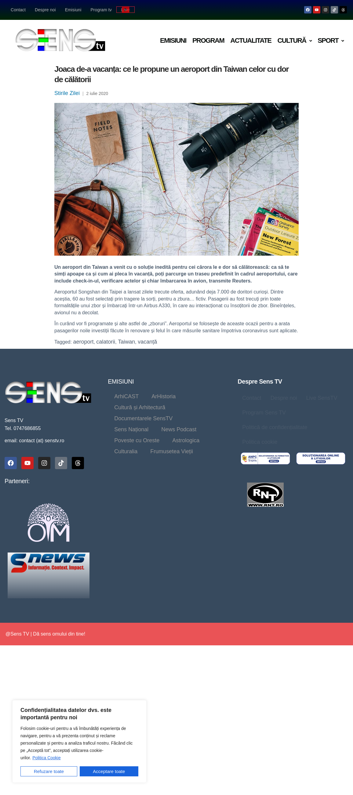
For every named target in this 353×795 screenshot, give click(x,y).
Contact (18, 9)
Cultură (294, 40)
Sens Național (131, 429)
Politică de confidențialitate (274, 427)
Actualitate (250, 40)
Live (125, 9)
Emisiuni (73, 9)
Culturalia (125, 451)
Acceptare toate (109, 771)
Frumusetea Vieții (171, 451)
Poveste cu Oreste (136, 440)
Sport (331, 40)
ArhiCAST (126, 396)
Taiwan (126, 342)
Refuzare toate (49, 771)
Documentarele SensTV (143, 418)
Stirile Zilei (67, 93)
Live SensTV (321, 398)
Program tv (100, 9)
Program (208, 40)
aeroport (83, 342)
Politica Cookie (46, 757)
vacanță (147, 342)
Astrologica (185, 440)
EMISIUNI (121, 381)
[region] (79, 741)
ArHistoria (163, 396)
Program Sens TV (264, 413)
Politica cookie (259, 442)
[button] (294, 40)
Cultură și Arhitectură (139, 407)
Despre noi (45, 9)
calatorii (105, 342)
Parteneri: (17, 481)
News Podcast (178, 429)
